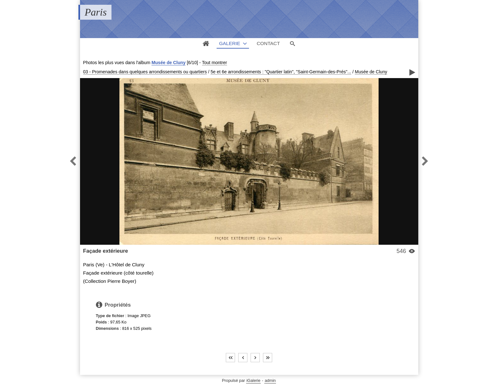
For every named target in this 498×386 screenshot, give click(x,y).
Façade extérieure (105, 251)
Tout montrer (214, 62)
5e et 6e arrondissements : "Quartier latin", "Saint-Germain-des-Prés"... (281, 71)
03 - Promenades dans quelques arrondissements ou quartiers (145, 71)
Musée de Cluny (168, 62)
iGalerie (253, 380)
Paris (96, 12)
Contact (268, 43)
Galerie (229, 43)
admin (270, 380)
